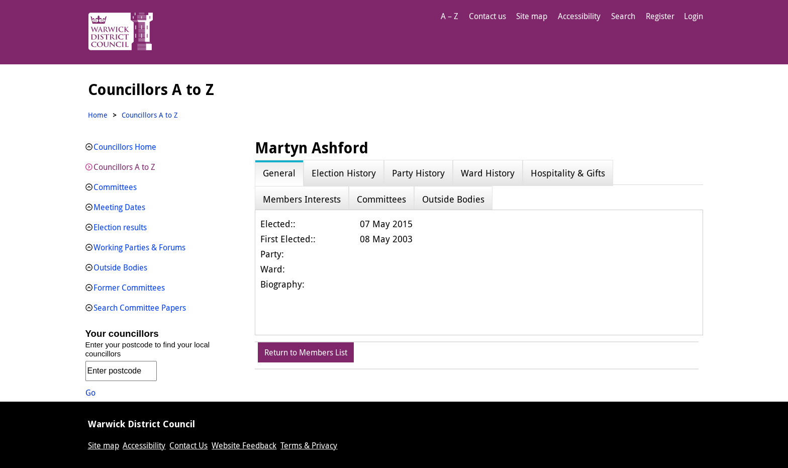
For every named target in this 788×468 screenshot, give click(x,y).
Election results (120, 227)
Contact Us (188, 445)
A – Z (449, 16)
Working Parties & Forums (139, 247)
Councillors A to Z (124, 166)
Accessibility (579, 16)
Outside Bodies (120, 267)
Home (98, 115)
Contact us (487, 16)
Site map (531, 16)
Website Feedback (244, 445)
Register (660, 16)
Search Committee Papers (139, 307)
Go (90, 392)
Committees (115, 187)
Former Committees (129, 287)
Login (693, 16)
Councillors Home (124, 146)
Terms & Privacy (308, 445)
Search (623, 16)
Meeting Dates (119, 207)
